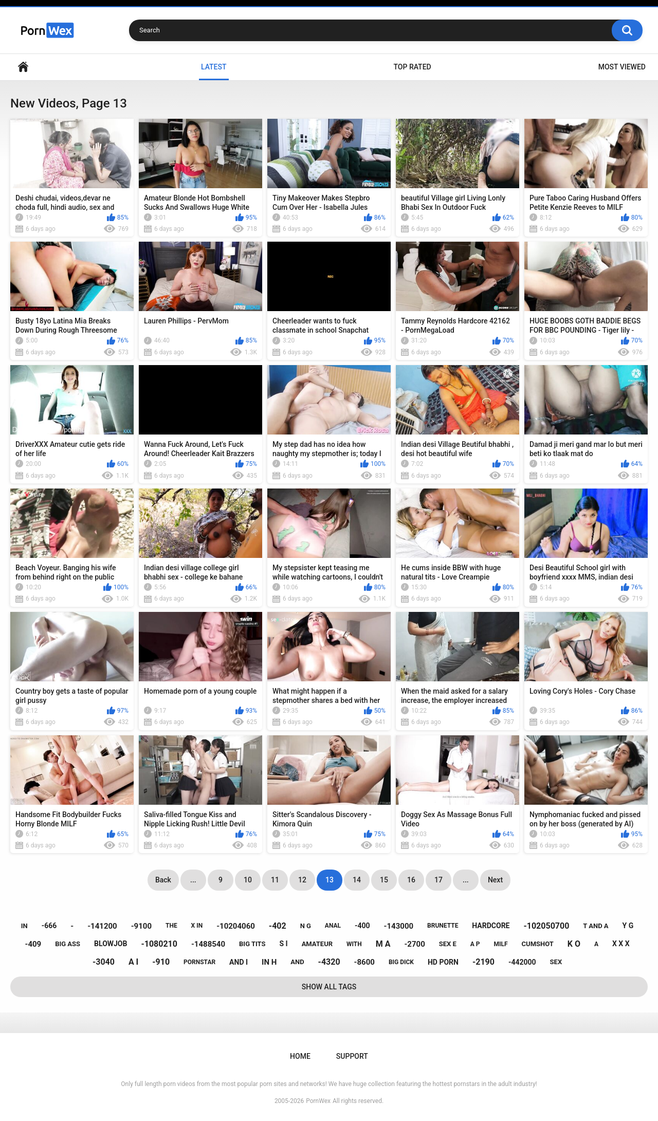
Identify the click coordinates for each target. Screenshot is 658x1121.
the (171, 925)
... (193, 880)
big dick (401, 962)
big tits (252, 944)
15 (384, 880)
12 (302, 880)
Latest (214, 67)
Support (352, 1056)
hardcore (490, 925)
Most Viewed (622, 67)
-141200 (102, 926)
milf (501, 944)
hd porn (443, 962)
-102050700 (546, 926)
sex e (447, 944)
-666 (49, 925)
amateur (317, 944)
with (354, 944)
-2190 (483, 962)
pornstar (199, 962)
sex (556, 962)
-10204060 (235, 926)
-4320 (329, 962)
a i (133, 962)
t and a (595, 926)
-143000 (399, 926)
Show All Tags (329, 987)
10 (248, 880)
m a (383, 944)
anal (333, 925)
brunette (442, 925)
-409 (33, 944)
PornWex (318, 1101)
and (297, 962)
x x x (621, 943)
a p (475, 944)
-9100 (141, 926)
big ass (67, 944)
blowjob (110, 943)
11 (275, 880)
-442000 (522, 962)
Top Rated (412, 67)
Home (23, 67)
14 (357, 880)
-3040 (104, 962)
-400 (362, 925)
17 (438, 880)
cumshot (538, 944)
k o (574, 944)
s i (283, 943)
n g (305, 926)
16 (411, 880)
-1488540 (208, 944)
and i (238, 962)
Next (495, 880)
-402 (277, 926)
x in (197, 925)
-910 (161, 962)
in (24, 926)
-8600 (364, 962)
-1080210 (159, 944)
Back (163, 880)
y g (628, 925)
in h (269, 962)
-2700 (414, 944)
